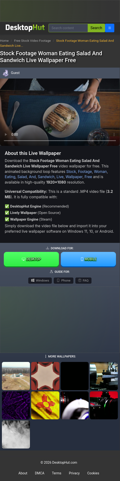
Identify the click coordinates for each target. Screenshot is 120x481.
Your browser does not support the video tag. (60, 112)
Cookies (93, 473)
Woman (100, 171)
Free (88, 177)
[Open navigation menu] (109, 28)
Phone (63, 280)
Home (4, 40)
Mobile (88, 259)
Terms (56, 473)
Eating (10, 177)
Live (60, 177)
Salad (22, 177)
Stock (71, 171)
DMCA (39, 473)
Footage (85, 171)
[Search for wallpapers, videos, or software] (68, 28)
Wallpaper (74, 177)
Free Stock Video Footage (33, 40)
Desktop (31, 259)
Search (96, 28)
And (32, 177)
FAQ (83, 280)
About (23, 473)
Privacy (74, 473)
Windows (40, 280)
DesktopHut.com (64, 462)
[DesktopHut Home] (25, 28)
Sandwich (46, 177)
